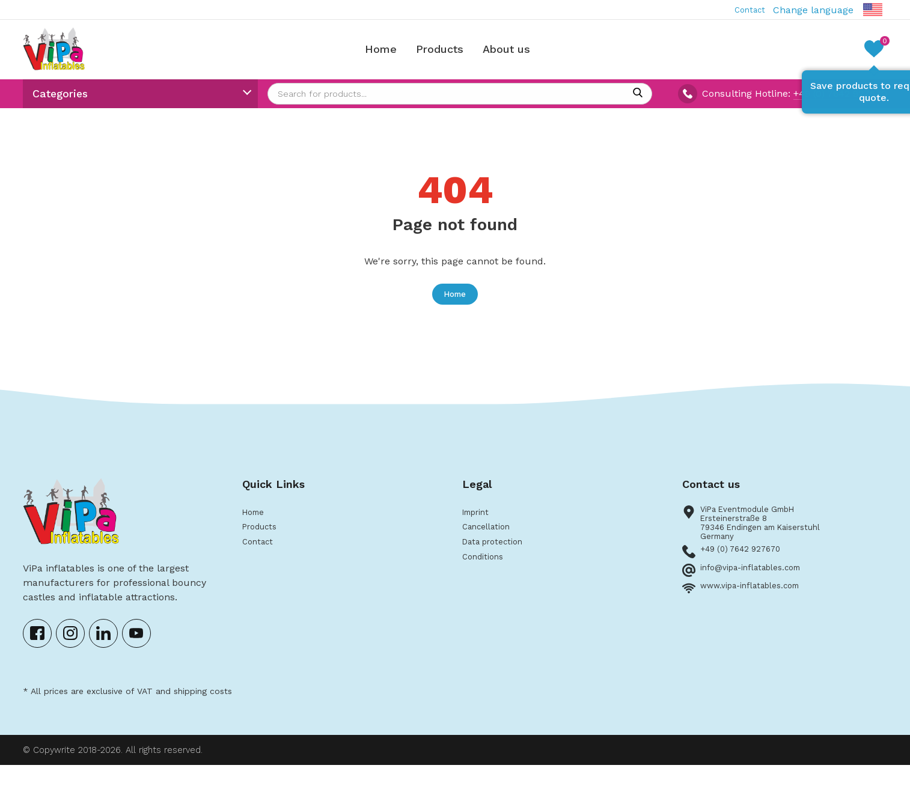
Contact (745, 10)
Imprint (479, 532)
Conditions (486, 583)
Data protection (498, 566)
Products (447, 54)
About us (513, 54)
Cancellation (491, 549)
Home (388, 54)
